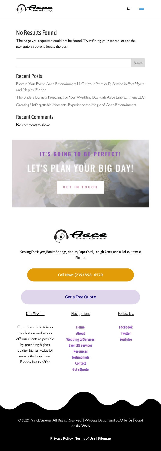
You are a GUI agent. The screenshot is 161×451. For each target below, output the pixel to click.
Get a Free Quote (80, 297)
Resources (80, 351)
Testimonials (80, 357)
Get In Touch (80, 191)
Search (138, 63)
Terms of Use (85, 438)
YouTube (126, 339)
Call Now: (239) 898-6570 (80, 275)
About (80, 333)
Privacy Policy (61, 438)
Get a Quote (80, 369)
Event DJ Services (80, 345)
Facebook (126, 327)
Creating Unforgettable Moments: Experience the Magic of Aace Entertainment (76, 104)
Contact (80, 363)
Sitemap (104, 438)
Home (80, 327)
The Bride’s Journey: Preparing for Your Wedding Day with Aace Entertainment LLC (80, 97)
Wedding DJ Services (80, 339)
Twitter (126, 333)
